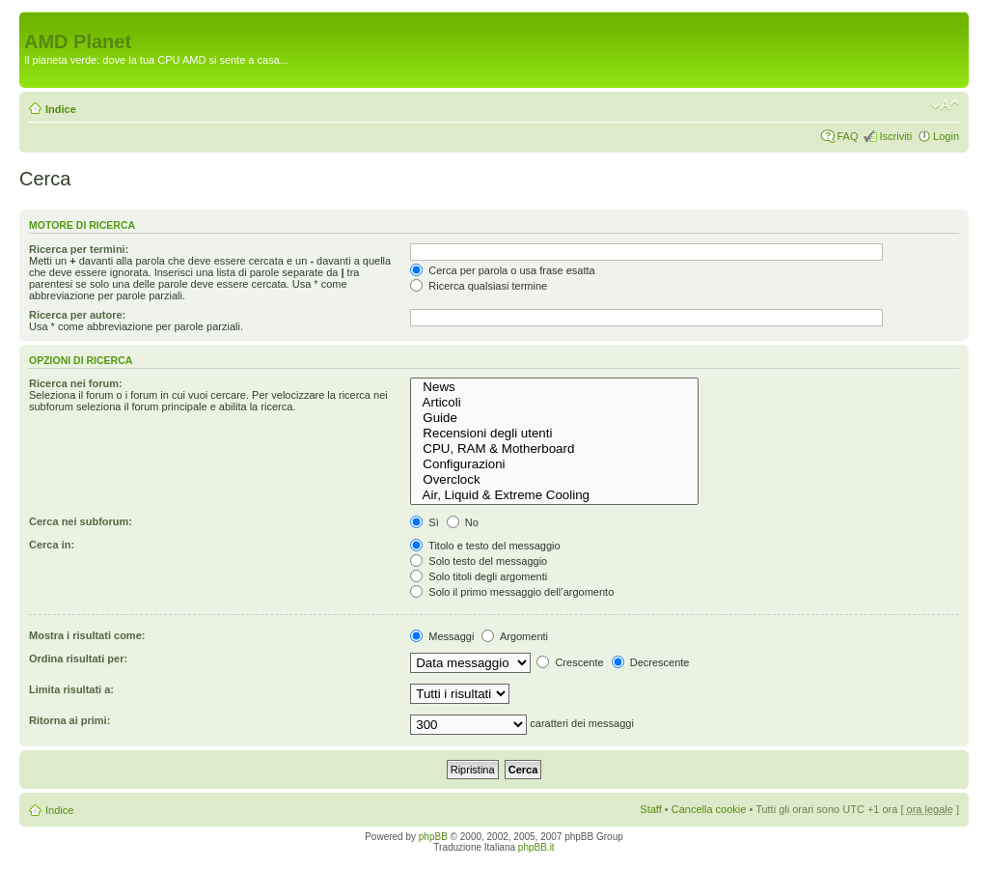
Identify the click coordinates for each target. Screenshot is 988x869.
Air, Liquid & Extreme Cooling (554, 495)
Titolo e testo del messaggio (485, 545)
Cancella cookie (709, 809)
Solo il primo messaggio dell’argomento (512, 592)
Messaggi (442, 636)
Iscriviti (895, 136)
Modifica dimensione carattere (945, 105)
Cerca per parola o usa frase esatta (502, 270)
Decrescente (651, 662)
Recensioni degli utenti (554, 433)
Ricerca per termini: (78, 249)
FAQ (847, 136)
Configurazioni (554, 464)
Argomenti (514, 636)
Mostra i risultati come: (87, 635)
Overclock (554, 480)
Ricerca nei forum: (76, 383)
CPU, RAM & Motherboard (554, 449)
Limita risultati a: (71, 689)
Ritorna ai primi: (69, 720)
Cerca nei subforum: (80, 521)
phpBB (433, 836)
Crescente (569, 662)
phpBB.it (536, 847)
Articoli (554, 402)
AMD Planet (77, 41)
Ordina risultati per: (78, 658)
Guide (554, 418)
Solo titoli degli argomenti (478, 576)
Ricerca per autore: (77, 315)
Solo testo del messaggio (478, 561)
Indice (60, 109)
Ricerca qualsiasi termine (478, 286)
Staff (650, 809)
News (554, 387)
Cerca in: (51, 544)
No (463, 522)
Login (946, 136)
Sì (424, 522)
